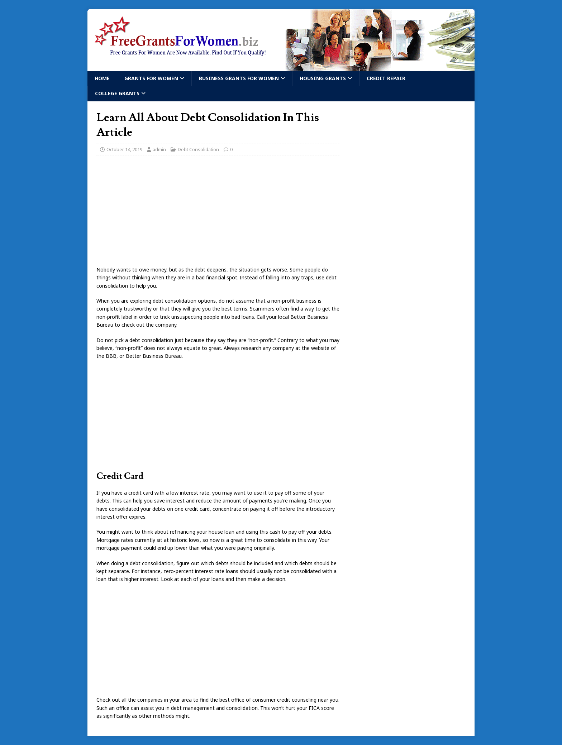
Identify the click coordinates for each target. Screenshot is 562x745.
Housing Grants (323, 78)
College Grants (117, 93)
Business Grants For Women (239, 78)
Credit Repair (386, 78)
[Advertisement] (217, 213)
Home (102, 78)
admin (159, 149)
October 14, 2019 (124, 149)
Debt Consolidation (198, 149)
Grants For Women (151, 78)
